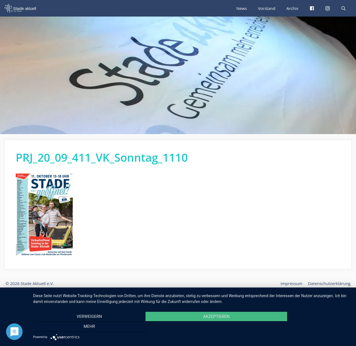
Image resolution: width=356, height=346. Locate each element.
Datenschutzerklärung (330, 283)
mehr (303, 326)
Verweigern (80, 326)
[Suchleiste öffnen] (343, 8)
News (243, 8)
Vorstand (268, 8)
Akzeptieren (192, 326)
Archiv (292, 8)
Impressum (294, 283)
